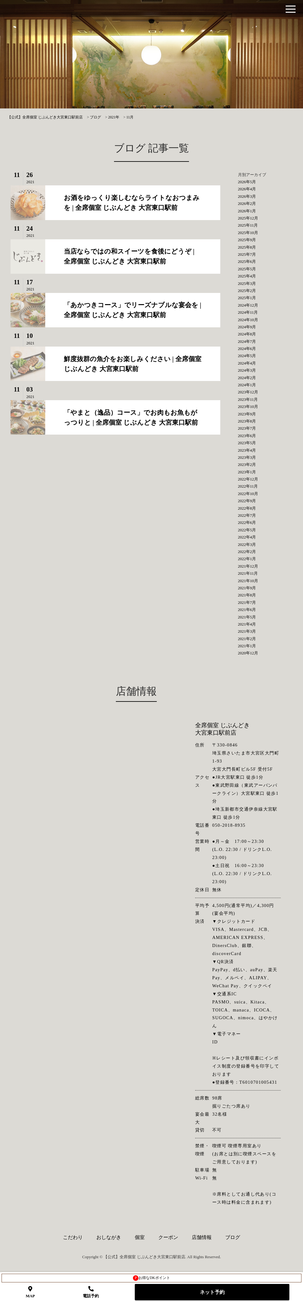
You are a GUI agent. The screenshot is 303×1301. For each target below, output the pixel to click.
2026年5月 (247, 181)
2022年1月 (247, 558)
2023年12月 (248, 392)
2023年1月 (247, 472)
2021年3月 (247, 631)
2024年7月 (247, 341)
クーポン (168, 1237)
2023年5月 (247, 442)
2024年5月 (247, 355)
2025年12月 (248, 218)
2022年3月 (247, 544)
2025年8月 (247, 247)
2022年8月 (247, 508)
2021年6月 (247, 609)
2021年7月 (247, 602)
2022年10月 (248, 493)
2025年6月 (247, 261)
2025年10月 (248, 232)
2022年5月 (247, 530)
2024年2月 (247, 377)
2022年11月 (248, 486)
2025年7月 (247, 254)
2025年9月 (247, 239)
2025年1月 (247, 297)
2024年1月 (247, 385)
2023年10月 (248, 406)
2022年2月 (247, 551)
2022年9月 (247, 500)
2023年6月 (247, 435)
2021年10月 (248, 580)
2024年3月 (247, 370)
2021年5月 (247, 617)
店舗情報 (202, 1237)
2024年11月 (248, 312)
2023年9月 (247, 414)
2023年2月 (247, 464)
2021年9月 (247, 588)
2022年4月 (247, 537)
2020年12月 (248, 653)
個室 (140, 1237)
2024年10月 (248, 319)
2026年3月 (247, 196)
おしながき (108, 1237)
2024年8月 (247, 334)
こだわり (73, 1237)
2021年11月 (248, 573)
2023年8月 (247, 421)
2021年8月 (247, 595)
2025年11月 (248, 225)
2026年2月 (247, 203)
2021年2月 (247, 638)
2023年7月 (247, 428)
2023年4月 (247, 450)
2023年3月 (247, 457)
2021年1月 (247, 646)
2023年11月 (248, 399)
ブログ (232, 1237)
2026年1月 (247, 211)
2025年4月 (247, 276)
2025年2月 (247, 290)
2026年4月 (247, 189)
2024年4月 (247, 363)
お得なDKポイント (151, 1278)
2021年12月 (248, 566)
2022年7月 (247, 515)
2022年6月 (247, 522)
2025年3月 (247, 283)
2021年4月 (247, 624)
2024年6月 (247, 348)
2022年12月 (248, 479)
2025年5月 (247, 269)
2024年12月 (248, 305)
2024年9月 (247, 327)
